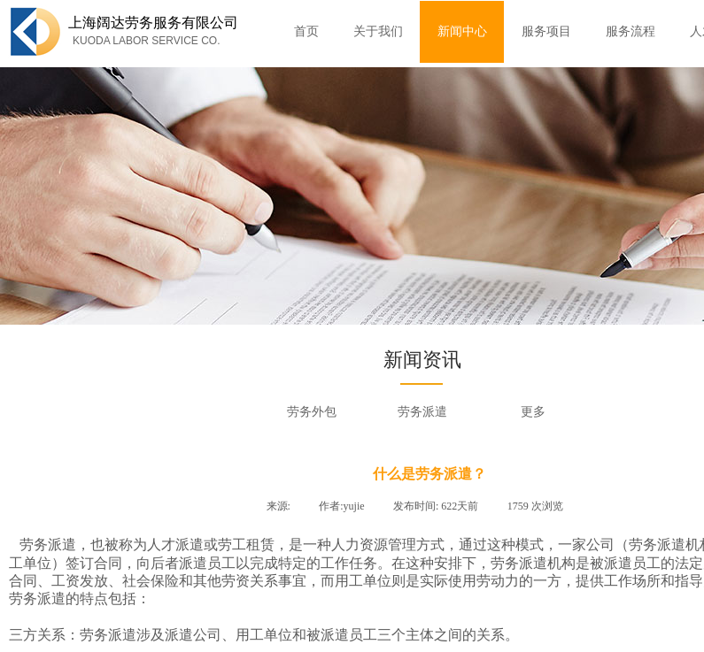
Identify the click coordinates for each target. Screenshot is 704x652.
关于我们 (378, 31)
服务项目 (546, 31)
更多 (533, 411)
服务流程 (630, 31)
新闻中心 (462, 31)
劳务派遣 (422, 411)
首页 (306, 31)
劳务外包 (312, 411)
